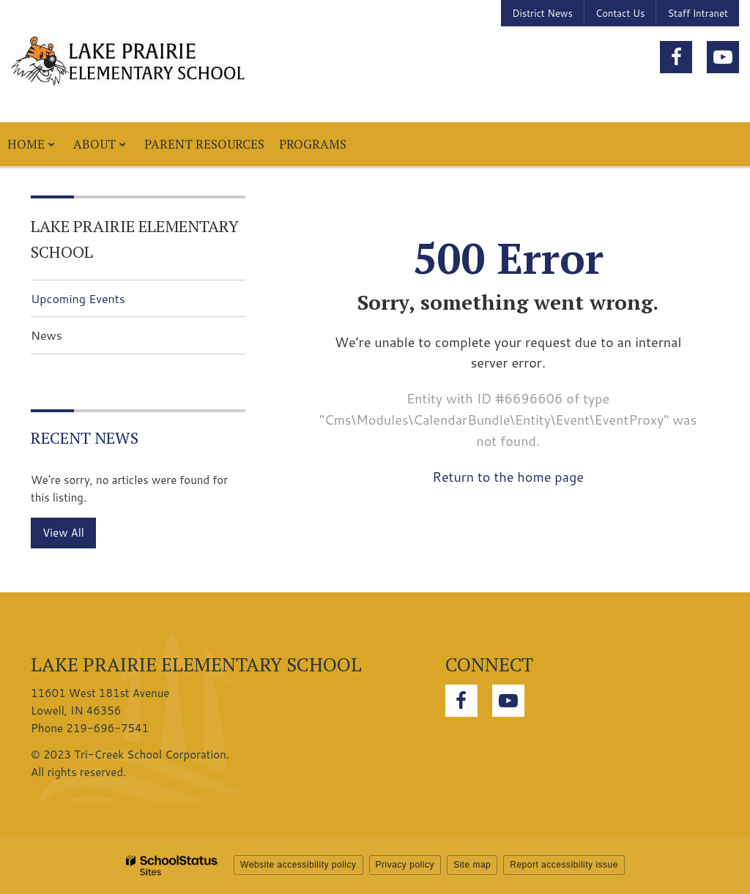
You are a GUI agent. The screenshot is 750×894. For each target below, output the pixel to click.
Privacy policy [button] (405, 865)
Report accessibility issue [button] (564, 865)
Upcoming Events (78, 298)
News (46, 335)
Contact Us (620, 13)
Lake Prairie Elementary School (135, 238)
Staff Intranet (697, 13)
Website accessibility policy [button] (298, 865)
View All (63, 532)
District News (542, 13)
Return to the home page (508, 476)
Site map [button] (472, 865)
